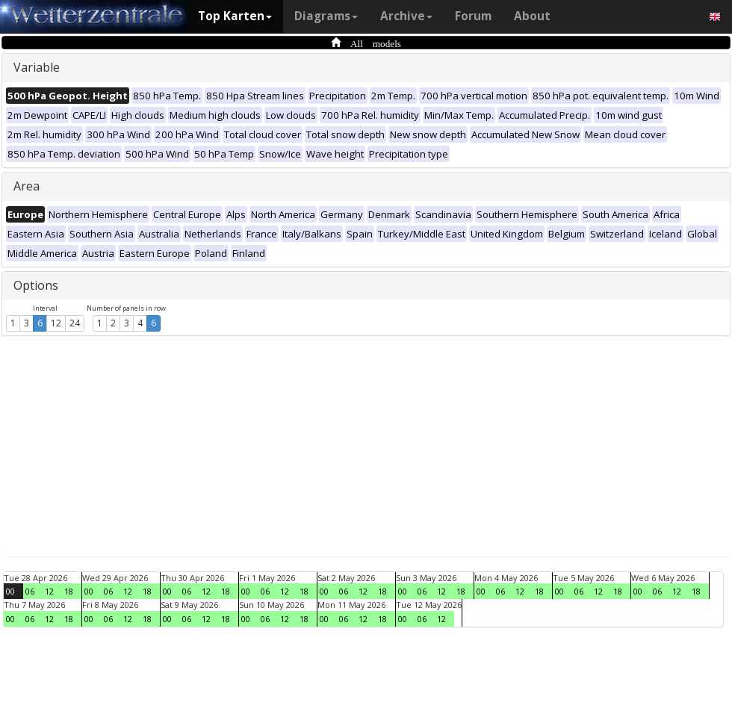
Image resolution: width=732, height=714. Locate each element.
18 (68, 591)
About (532, 16)
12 (56, 323)
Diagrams (326, 16)
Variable (36, 67)
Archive (406, 16)
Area (26, 186)
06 (29, 591)
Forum (473, 16)
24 (74, 323)
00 (10, 591)
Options (35, 285)
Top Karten (235, 16)
